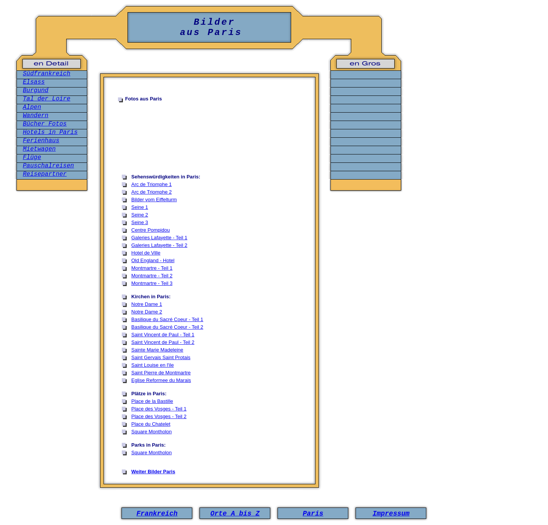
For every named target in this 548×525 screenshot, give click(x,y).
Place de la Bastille (152, 401)
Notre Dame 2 (146, 312)
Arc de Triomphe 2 (151, 192)
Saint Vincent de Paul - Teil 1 (162, 334)
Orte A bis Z (235, 513)
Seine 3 (139, 222)
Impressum (391, 513)
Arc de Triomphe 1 (151, 184)
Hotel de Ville (145, 253)
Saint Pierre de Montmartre (161, 372)
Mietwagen (39, 149)
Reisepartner (45, 174)
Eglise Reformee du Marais (161, 380)
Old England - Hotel (152, 260)
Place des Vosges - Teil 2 (158, 416)
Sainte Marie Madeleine (157, 350)
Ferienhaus (41, 140)
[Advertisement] (212, 137)
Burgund (35, 90)
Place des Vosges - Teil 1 (158, 409)
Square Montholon (151, 431)
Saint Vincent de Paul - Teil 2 (162, 342)
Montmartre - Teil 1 (151, 268)
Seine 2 (139, 215)
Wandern (35, 115)
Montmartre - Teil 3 (151, 283)
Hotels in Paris (50, 132)
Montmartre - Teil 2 (151, 275)
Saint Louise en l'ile (152, 365)
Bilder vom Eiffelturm (154, 199)
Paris (313, 513)
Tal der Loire (46, 98)
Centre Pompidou (150, 230)
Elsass (34, 82)
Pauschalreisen (48, 165)
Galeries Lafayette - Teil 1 (159, 237)
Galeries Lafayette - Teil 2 (159, 245)
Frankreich (156, 513)
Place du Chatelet (150, 424)
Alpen (32, 107)
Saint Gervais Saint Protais (160, 357)
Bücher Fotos (45, 124)
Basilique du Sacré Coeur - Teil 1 (167, 319)
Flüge (32, 157)
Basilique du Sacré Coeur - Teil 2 (167, 327)
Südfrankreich (46, 73)
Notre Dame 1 (146, 304)
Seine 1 (139, 207)
